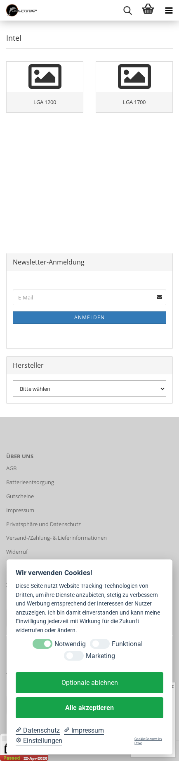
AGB (11, 468)
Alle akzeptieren (89, 708)
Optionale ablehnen (89, 683)
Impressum (20, 510)
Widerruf (17, 551)
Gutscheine (20, 496)
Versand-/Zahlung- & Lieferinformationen (56, 537)
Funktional (127, 644)
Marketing (100, 656)
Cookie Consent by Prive (148, 741)
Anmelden (89, 317)
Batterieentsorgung (30, 482)
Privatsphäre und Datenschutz (43, 524)
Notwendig (70, 644)
